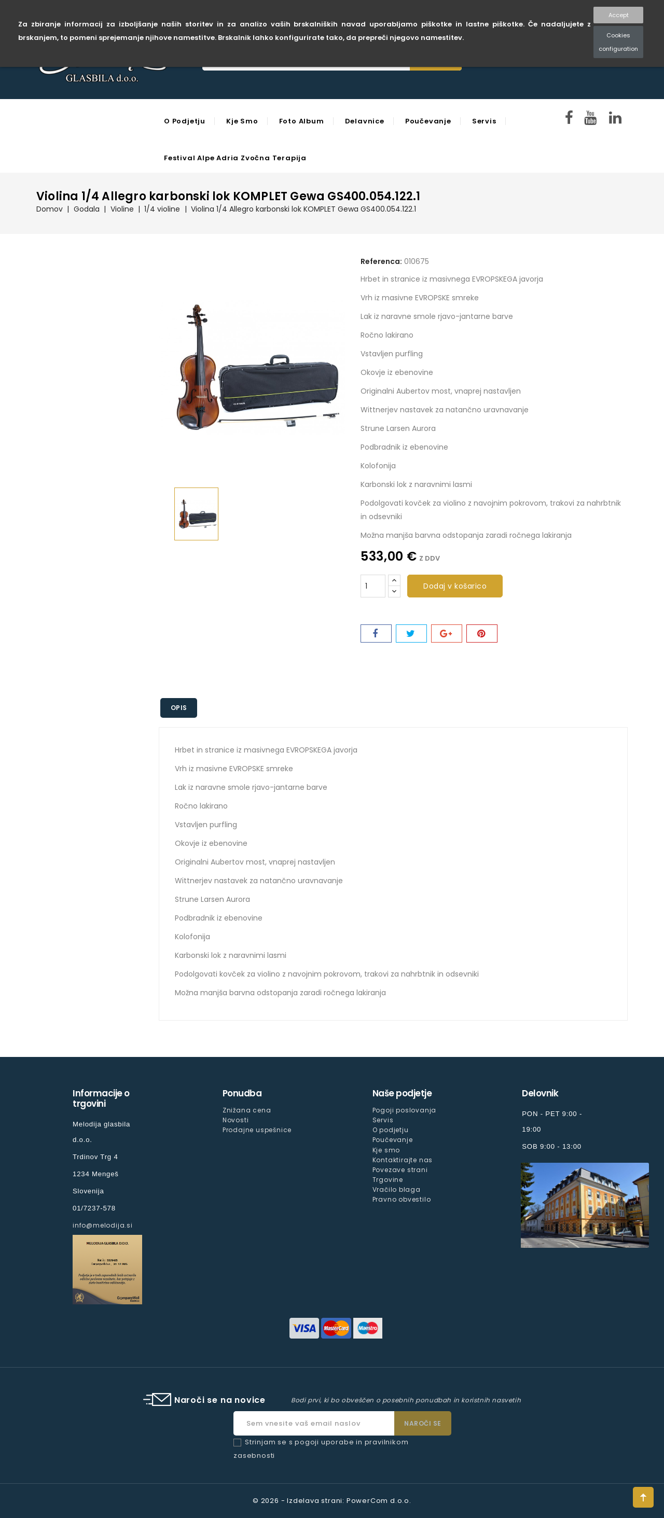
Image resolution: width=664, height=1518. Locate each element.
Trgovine (387, 1179)
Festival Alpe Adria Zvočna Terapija (235, 158)
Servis (484, 121)
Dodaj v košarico (455, 586)
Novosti (236, 1120)
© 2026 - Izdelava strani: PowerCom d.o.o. (332, 1501)
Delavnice (364, 121)
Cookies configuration (618, 42)
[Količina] (373, 586)
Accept (618, 15)
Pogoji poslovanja (404, 1110)
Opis (179, 707)
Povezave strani (400, 1169)
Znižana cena (247, 1110)
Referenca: (381, 261)
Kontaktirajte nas (402, 1159)
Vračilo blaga (396, 1189)
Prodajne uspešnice (257, 1129)
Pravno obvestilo (401, 1199)
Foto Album (301, 121)
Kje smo (242, 121)
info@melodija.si (103, 1225)
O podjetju (184, 121)
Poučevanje (428, 121)
